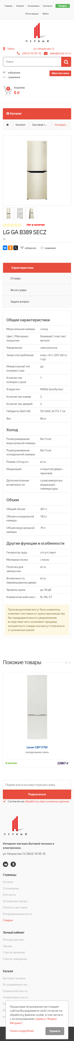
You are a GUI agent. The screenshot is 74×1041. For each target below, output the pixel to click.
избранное (11, 72)
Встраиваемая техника (16, 984)
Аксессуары (18, 290)
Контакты (47, 6)
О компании (33, 6)
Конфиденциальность (17, 914)
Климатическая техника (16, 991)
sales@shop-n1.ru (60, 53)
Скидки (63, 6)
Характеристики (22, 267)
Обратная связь (60, 73)
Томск (11, 48)
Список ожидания (15, 959)
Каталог (20, 6)
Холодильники (63, 124)
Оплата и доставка (15, 907)
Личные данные (13, 939)
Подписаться (37, 794)
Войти (46, 14)
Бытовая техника (41, 124)
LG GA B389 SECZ (24, 232)
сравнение (11, 77)
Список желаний (14, 952)
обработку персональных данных (47, 801)
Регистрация (32, 14)
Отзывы (15, 278)
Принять (54, 1031)
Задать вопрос (20, 301)
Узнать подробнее (22, 1031)
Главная (8, 6)
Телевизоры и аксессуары (16, 997)
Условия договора (15, 901)
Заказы (7, 946)
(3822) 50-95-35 (31, 53)
